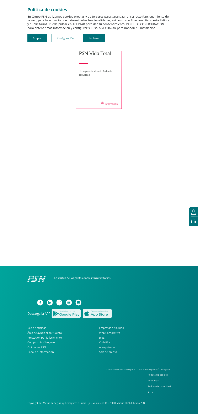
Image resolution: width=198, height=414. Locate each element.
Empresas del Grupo (111, 328)
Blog (102, 337)
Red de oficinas (36, 328)
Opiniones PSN (36, 347)
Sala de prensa (108, 352)
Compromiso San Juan (41, 342)
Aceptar (37, 38)
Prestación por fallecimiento (44, 337)
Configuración (65, 38)
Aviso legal (153, 380)
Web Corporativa (109, 333)
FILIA (150, 392)
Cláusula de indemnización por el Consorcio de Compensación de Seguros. (139, 369)
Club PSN (105, 342)
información (109, 103)
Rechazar (94, 38)
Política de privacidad (159, 386)
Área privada (107, 347)
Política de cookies (158, 374)
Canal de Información (40, 352)
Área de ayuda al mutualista (44, 333)
